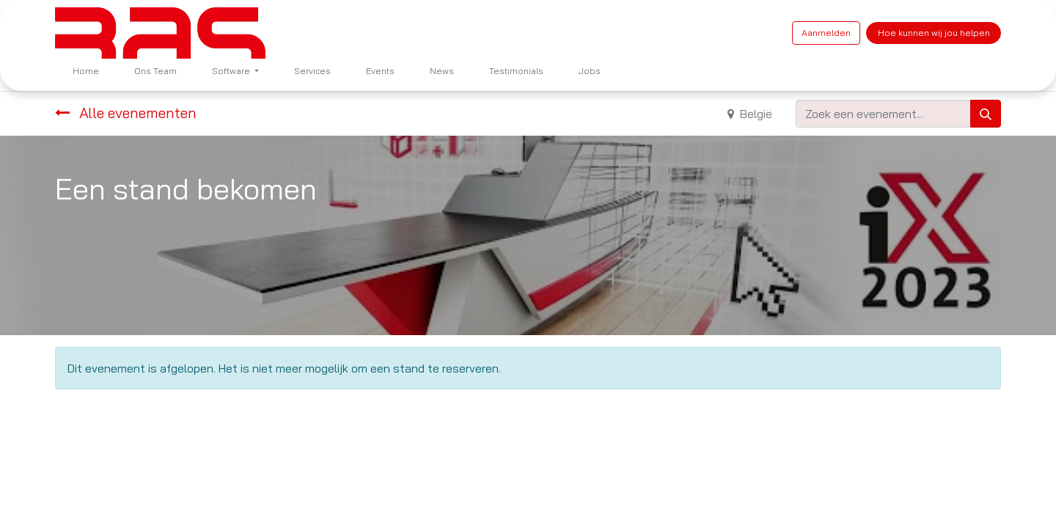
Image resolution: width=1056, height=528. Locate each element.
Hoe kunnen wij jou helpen (934, 32)
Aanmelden (826, 32)
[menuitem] (86, 71)
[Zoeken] (985, 114)
